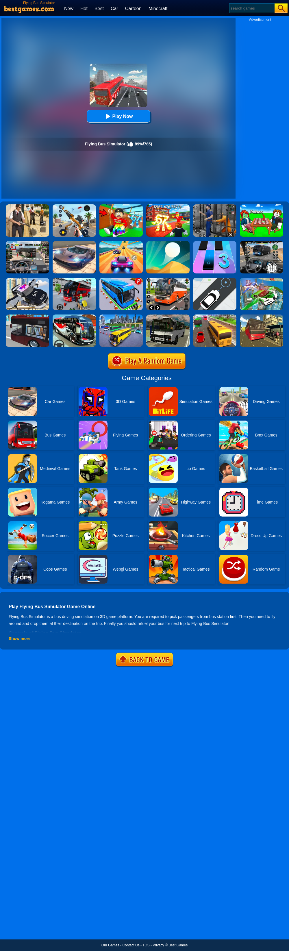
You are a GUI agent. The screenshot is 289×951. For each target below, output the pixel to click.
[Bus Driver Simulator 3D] (27, 243)
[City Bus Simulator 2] (27, 316)
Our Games (110, 945)
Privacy (158, 945)
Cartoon (133, 8)
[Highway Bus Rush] (261, 243)
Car (114, 8)
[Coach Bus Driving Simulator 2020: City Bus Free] (74, 316)
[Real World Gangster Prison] (214, 206)
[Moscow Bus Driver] (168, 280)
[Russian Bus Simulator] (168, 316)
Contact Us (130, 945)
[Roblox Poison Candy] (261, 206)
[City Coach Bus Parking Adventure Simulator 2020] (121, 316)
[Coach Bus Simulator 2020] (214, 316)
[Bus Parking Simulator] (121, 280)
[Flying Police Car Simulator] (261, 280)
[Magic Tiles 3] (214, 243)
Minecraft (158, 8)
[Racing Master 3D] (121, 243)
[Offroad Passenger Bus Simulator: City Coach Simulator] (261, 316)
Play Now (118, 116)
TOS (145, 945)
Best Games (178, 945)
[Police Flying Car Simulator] (27, 280)
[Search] (251, 8)
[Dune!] (168, 243)
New (68, 8)
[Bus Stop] (214, 280)
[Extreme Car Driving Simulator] (74, 243)
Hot (84, 8)
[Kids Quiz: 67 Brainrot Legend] (168, 206)
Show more (19, 638)
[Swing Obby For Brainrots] (121, 206)
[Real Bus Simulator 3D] (74, 280)
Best (99, 8)
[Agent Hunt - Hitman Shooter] (27, 206)
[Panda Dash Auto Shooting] (74, 206)
